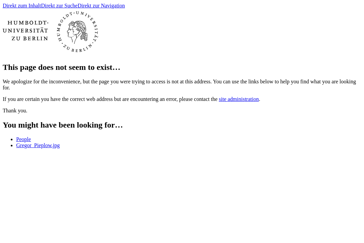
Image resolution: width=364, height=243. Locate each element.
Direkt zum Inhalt (22, 5)
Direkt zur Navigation (101, 5)
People (23, 139)
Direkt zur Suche (59, 5)
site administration (239, 99)
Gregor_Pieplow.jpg (38, 145)
